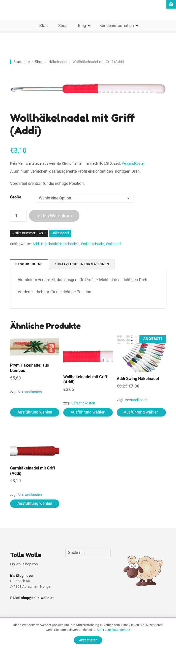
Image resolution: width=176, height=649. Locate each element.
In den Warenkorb (54, 215)
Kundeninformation (116, 25)
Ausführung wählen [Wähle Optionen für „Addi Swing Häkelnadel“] (141, 412)
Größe (15, 197)
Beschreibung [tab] (29, 264)
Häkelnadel (57, 62)
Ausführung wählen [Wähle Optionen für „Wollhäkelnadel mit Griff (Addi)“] (88, 412)
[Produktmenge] (18, 216)
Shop (63, 25)
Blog (82, 25)
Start (43, 25)
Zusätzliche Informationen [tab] (81, 264)
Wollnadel (113, 244)
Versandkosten (133, 163)
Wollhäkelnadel (92, 244)
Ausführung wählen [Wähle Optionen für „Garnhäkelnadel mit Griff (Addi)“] (34, 503)
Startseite (21, 62)
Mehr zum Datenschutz (113, 630)
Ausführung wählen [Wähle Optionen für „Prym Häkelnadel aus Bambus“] (34, 412)
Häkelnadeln (69, 244)
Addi (36, 244)
